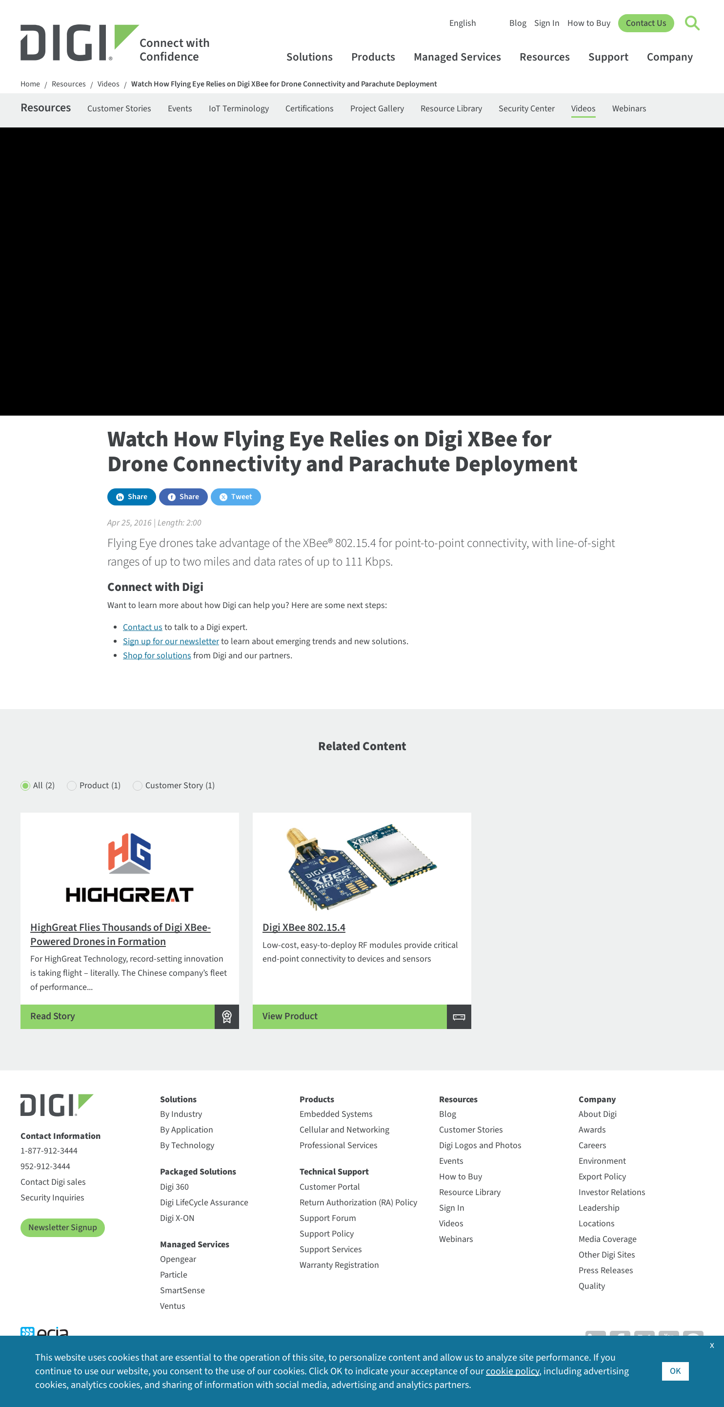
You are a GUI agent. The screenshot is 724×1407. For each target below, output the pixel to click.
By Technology (187, 1145)
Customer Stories (119, 109)
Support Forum (328, 1218)
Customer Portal (330, 1187)
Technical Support (334, 1171)
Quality (592, 1286)
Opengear (178, 1259)
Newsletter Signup (62, 1227)
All (44, 786)
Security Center (527, 109)
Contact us (142, 627)
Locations (597, 1224)
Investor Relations (612, 1192)
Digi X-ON (177, 1218)
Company (674, 56)
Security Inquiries (52, 1198)
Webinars (629, 109)
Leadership (599, 1208)
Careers (592, 1145)
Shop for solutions (157, 656)
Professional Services (339, 1145)
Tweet (241, 496)
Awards (592, 1130)
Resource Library (451, 109)
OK (675, 1371)
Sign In (547, 23)
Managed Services (462, 56)
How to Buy (588, 23)
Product (100, 786)
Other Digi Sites (607, 1255)
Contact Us (646, 23)
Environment (602, 1161)
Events (180, 109)
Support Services (331, 1249)
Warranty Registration (339, 1265)
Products (377, 56)
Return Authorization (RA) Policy (358, 1203)
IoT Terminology (239, 109)
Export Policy (602, 1177)
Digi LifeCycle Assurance (204, 1203)
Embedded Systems (336, 1114)
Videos (109, 84)
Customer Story (180, 786)
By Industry (181, 1114)
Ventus (172, 1306)
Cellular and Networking (344, 1130)
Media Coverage (608, 1239)
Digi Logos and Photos (480, 1145)
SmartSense (182, 1290)
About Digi (598, 1114)
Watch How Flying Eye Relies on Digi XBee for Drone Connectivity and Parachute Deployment (284, 84)
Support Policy (327, 1234)
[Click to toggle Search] (693, 23)
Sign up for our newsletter (171, 641)
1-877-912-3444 (49, 1151)
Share (137, 496)
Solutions (314, 56)
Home (30, 84)
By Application (186, 1130)
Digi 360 (174, 1187)
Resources (549, 56)
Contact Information (60, 1136)
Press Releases (606, 1270)
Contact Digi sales (53, 1182)
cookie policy (512, 1371)
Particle (173, 1275)
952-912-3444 (45, 1166)
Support (613, 56)
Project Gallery (377, 109)
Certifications (309, 109)
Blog (517, 23)
